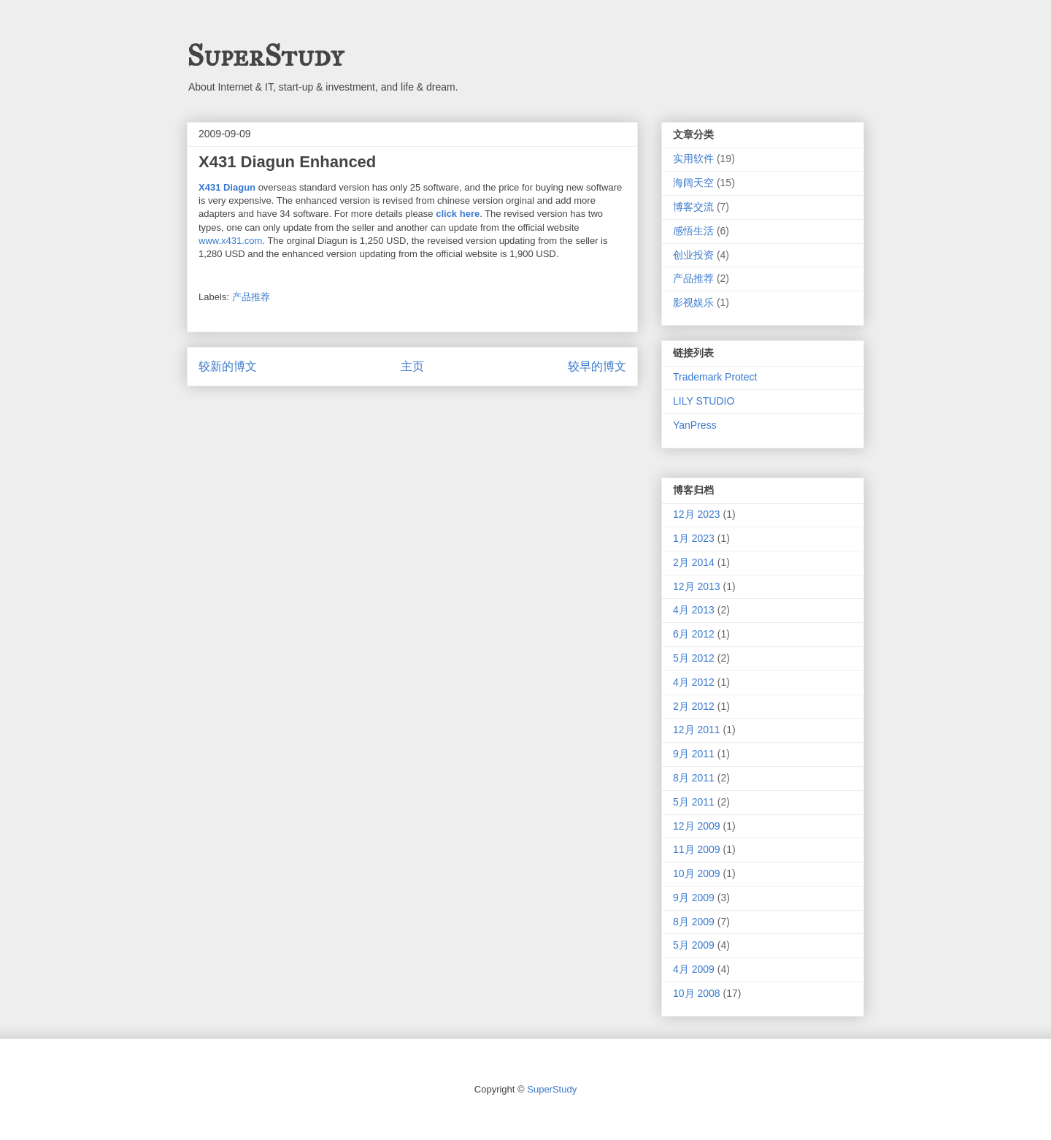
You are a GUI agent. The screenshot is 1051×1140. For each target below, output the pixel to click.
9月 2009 (694, 897)
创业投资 (693, 255)
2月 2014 (694, 562)
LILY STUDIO (703, 401)
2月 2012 (694, 706)
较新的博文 (228, 366)
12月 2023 (696, 514)
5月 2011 (694, 802)
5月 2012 (694, 658)
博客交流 (693, 207)
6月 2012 (694, 634)
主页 (412, 366)
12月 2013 (696, 586)
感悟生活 (693, 231)
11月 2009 (696, 849)
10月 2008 (696, 993)
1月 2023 (694, 538)
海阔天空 (693, 182)
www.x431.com (230, 240)
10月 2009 (696, 873)
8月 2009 (694, 921)
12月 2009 (696, 826)
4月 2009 (694, 969)
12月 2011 (696, 729)
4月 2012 (694, 682)
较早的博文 (597, 366)
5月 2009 (694, 945)
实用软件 (693, 158)
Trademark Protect (715, 377)
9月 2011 (694, 754)
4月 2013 (694, 610)
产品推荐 (251, 296)
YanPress (695, 425)
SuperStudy (265, 56)
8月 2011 (694, 778)
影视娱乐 (693, 302)
